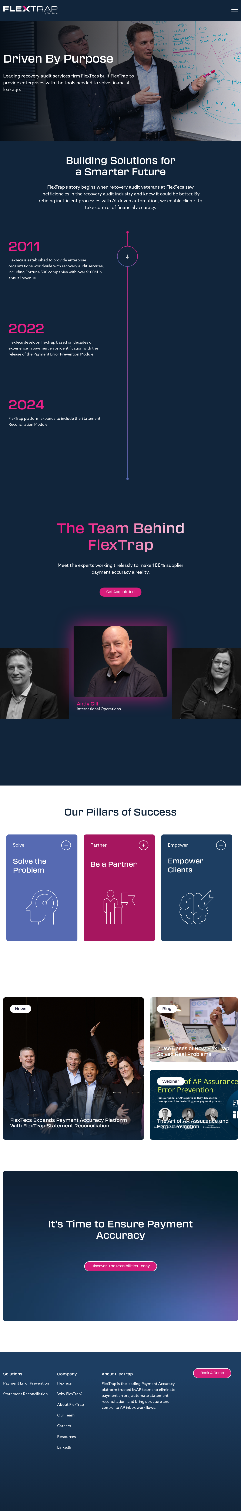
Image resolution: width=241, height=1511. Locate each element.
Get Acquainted (120, 592)
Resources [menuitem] (66, 1437)
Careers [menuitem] (64, 1426)
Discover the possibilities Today (120, 1266)
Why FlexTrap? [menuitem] (70, 1394)
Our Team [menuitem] (66, 1415)
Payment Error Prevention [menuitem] (26, 1383)
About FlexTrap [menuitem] (70, 1405)
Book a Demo (212, 1373)
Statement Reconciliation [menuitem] (25, 1394)
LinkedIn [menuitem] (65, 1447)
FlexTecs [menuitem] (64, 1383)
